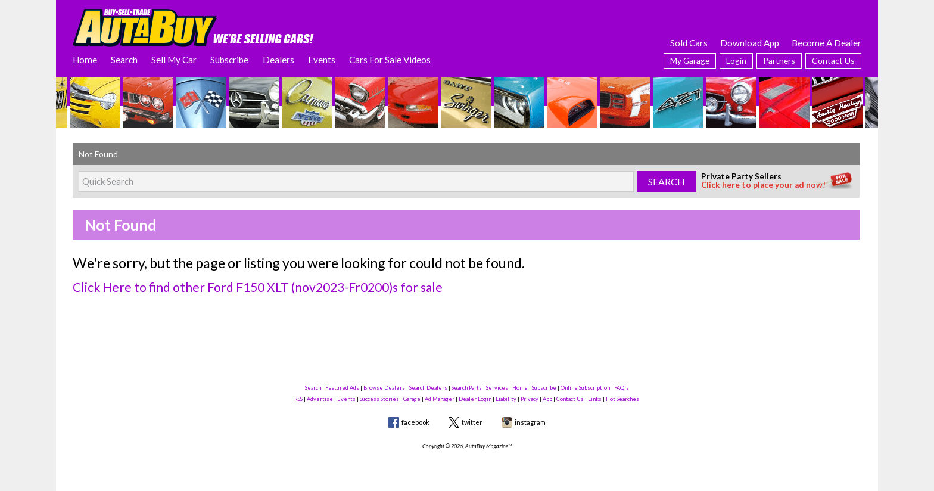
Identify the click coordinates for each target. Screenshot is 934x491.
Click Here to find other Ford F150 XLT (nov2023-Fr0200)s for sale (258, 286)
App (547, 399)
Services (497, 387)
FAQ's (621, 387)
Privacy (529, 399)
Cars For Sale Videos (390, 59)
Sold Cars (689, 43)
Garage (412, 399)
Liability (506, 399)
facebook (415, 422)
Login (736, 60)
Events (321, 59)
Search (124, 59)
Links (595, 399)
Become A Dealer (826, 43)
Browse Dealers (384, 387)
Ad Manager (439, 399)
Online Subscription (585, 387)
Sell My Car (174, 59)
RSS (298, 399)
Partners (779, 60)
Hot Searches (622, 399)
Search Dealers (428, 387)
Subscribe (229, 59)
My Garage (689, 60)
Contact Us (833, 60)
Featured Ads (342, 387)
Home (85, 59)
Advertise (320, 399)
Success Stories (379, 399)
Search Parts (467, 387)
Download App (749, 43)
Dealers (278, 59)
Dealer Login (475, 399)
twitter (472, 422)
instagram (530, 422)
